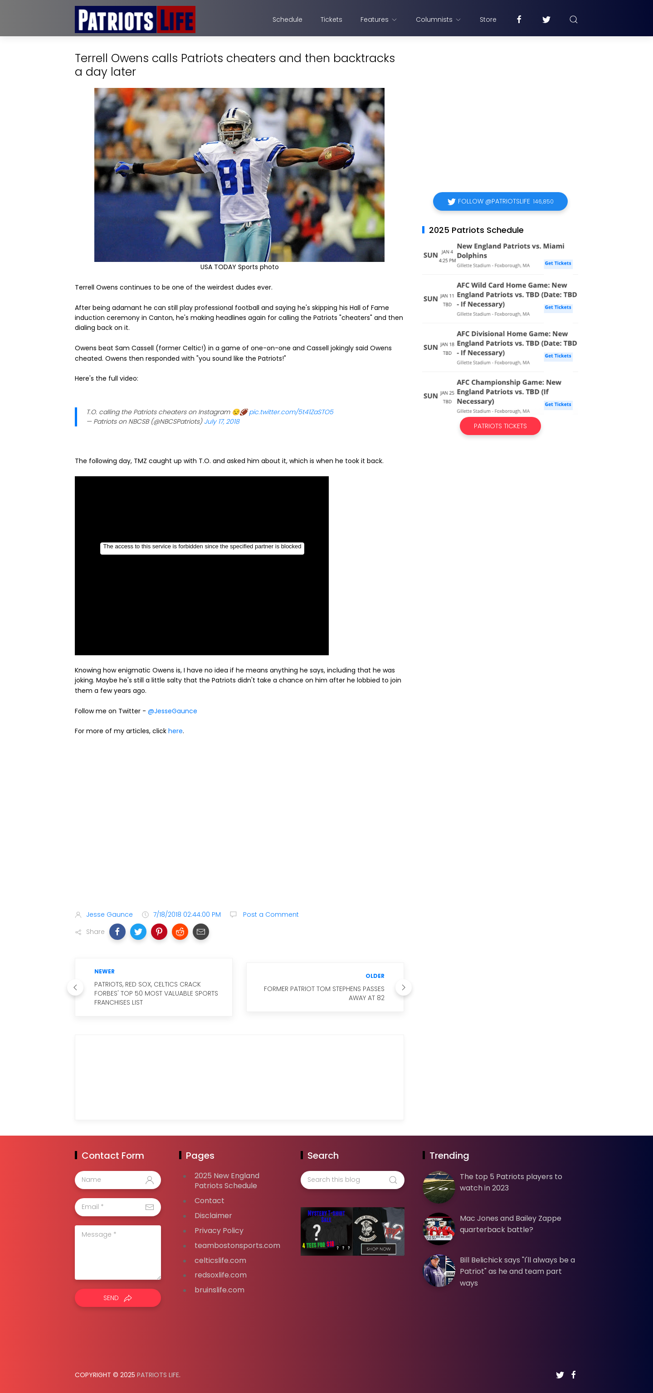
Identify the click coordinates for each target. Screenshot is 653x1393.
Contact (209, 1200)
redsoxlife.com (221, 1275)
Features (379, 19)
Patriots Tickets (500, 425)
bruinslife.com (219, 1290)
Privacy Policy (219, 1230)
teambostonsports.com (237, 1245)
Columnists (439, 19)
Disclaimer (213, 1215)
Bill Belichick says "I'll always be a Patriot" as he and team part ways (517, 1271)
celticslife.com (220, 1260)
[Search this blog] (352, 1180)
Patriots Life (158, 1374)
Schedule (287, 19)
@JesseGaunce (172, 711)
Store (488, 19)
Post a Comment (270, 914)
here (175, 730)
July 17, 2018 (221, 421)
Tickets (331, 19)
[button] (117, 932)
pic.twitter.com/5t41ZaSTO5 (291, 411)
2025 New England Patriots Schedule (227, 1181)
